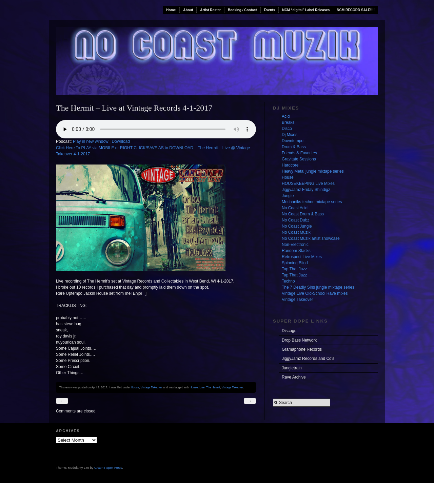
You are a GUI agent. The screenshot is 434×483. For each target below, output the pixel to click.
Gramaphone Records (302, 349)
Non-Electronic (295, 244)
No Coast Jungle (297, 226)
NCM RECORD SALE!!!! (356, 10)
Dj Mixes (289, 134)
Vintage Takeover (151, 387)
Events (269, 10)
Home (171, 10)
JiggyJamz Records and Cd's (308, 358)
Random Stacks (296, 250)
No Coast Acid (295, 208)
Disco (287, 128)
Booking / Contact (242, 10)
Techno (288, 281)
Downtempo (292, 140)
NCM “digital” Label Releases (306, 10)
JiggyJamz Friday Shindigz (306, 189)
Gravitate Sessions (299, 159)
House (135, 387)
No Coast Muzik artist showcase (311, 238)
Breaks (288, 122)
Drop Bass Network (299, 340)
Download (121, 141)
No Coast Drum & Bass (303, 214)
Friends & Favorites (299, 153)
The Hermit (213, 387)
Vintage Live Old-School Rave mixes (315, 293)
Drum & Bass (294, 146)
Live (201, 387)
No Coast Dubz (295, 220)
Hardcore (290, 165)
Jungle (288, 195)
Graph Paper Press (108, 467)
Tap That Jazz (294, 269)
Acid (286, 116)
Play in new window (90, 141)
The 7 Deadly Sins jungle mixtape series (318, 287)
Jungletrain (292, 368)
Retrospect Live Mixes (302, 256)
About (188, 10)
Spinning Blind (295, 262)
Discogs (289, 330)
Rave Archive (294, 377)
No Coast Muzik (296, 232)
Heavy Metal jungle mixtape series (313, 171)
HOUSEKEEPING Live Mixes (308, 183)
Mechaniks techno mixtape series (312, 201)
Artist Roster (210, 10)
